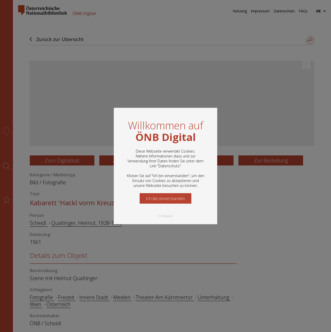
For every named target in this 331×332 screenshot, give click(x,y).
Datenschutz (169, 165)
